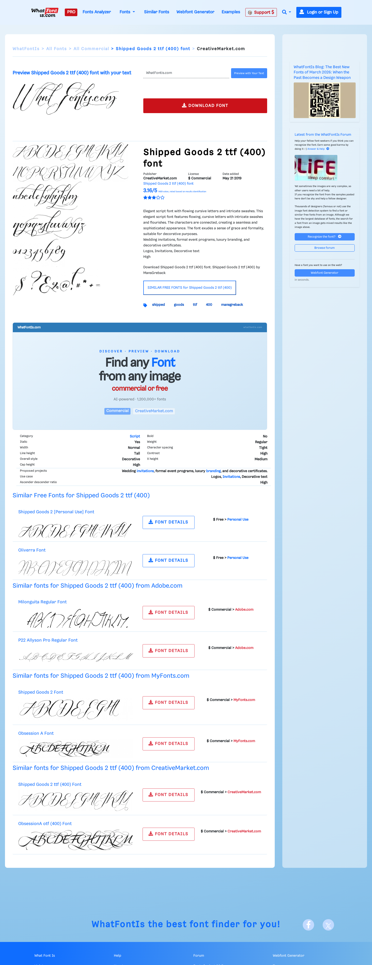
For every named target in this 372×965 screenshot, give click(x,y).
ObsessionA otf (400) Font (45, 823)
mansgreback (232, 305)
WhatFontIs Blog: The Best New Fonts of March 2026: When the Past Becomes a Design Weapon (322, 72)
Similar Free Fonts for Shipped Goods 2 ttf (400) (81, 495)
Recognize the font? (324, 236)
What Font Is (44, 956)
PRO (71, 12)
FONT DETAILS (168, 521)
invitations (145, 471)
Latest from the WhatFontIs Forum (323, 135)
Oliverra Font (32, 550)
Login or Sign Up (318, 12)
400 (209, 305)
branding (213, 471)
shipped (158, 305)
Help (117, 956)
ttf (195, 305)
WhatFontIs (26, 49)
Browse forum (324, 248)
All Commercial (91, 49)
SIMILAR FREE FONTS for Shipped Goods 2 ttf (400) (190, 288)
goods (179, 305)
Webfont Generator (195, 12)
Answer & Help (318, 149)
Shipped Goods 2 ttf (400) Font (49, 784)
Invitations (231, 477)
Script (135, 436)
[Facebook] (308, 925)
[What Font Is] (45, 12)
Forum (198, 956)
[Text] (186, 73)
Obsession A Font (36, 733)
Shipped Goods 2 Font (40, 692)
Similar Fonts (156, 12)
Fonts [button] (125, 12)
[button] (286, 12)
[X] (328, 925)
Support (261, 12)
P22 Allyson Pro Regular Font (48, 640)
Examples (231, 12)
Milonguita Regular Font (42, 602)
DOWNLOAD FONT (205, 105)
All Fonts (56, 49)
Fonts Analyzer (97, 12)
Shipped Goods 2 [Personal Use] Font (56, 512)
